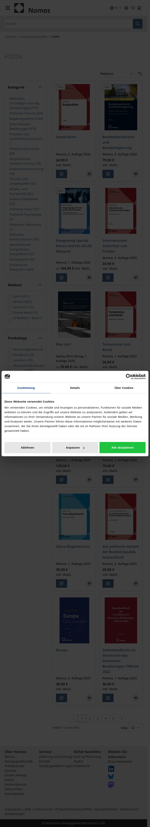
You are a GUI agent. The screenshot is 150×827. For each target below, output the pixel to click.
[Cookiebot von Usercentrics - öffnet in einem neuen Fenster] (129, 376)
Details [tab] (75, 387)
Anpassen (75, 447)
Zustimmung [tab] (26, 387)
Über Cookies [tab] (124, 387)
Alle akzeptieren (122, 447)
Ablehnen (27, 447)
